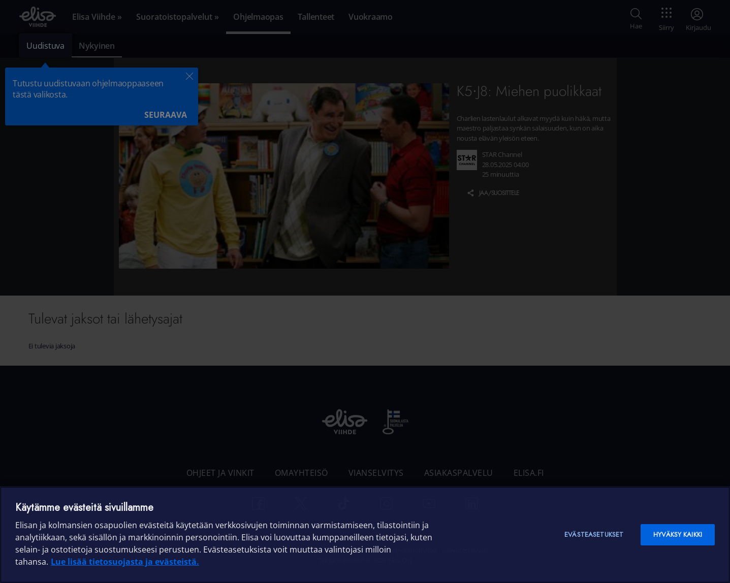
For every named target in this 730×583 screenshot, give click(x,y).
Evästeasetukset (593, 534)
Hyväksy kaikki (677, 534)
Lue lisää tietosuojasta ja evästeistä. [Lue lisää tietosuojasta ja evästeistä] (125, 561)
